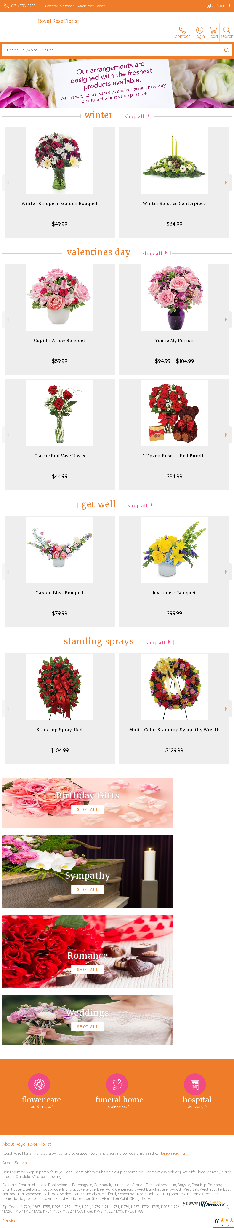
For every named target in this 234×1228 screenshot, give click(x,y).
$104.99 (60, 750)
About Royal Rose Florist (26, 1007)
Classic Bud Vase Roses (59, 455)
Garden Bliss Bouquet (59, 592)
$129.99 (174, 750)
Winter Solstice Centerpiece (174, 203)
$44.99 (60, 476)
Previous (7, 182)
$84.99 (174, 476)
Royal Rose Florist (58, 21)
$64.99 (174, 223)
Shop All (134, 116)
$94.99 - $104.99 (174, 360)
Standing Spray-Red (60, 729)
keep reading (173, 1016)
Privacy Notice (154, 1223)
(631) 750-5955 (23, 5)
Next (227, 182)
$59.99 (59, 360)
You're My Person (174, 340)
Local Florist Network (187, 1223)
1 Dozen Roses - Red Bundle (174, 455)
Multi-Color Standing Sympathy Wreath (174, 729)
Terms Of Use (127, 1223)
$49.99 (59, 223)
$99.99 (174, 613)
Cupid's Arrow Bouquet (59, 340)
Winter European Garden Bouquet (59, 203)
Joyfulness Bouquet (174, 592)
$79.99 (59, 613)
